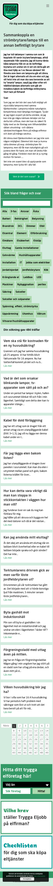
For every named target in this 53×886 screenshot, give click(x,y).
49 (47, 753)
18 (30, 735)
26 (35, 739)
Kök (45, 270)
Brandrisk (7, 226)
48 (41, 753)
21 (47, 735)
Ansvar (24, 211)
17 (24, 735)
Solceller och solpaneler (15, 299)
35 (47, 744)
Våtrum (40, 314)
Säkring (6, 292)
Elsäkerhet (22, 240)
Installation (8, 262)
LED (38, 277)
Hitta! (41, 791)
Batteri (5, 219)
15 (13, 735)
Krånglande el (10, 277)
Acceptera (27, 879)
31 (24, 744)
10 (24, 731)
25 (30, 739)
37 (19, 748)
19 (35, 735)
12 (35, 731)
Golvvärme (8, 255)
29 (13, 744)
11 (30, 731)
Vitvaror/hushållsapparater (17, 321)
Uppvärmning (9, 314)
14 (47, 731)
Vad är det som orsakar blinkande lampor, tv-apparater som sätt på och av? (26, 383)
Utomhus (27, 314)
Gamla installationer (26, 248)
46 (30, 753)
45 (24, 753)
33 (35, 744)
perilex (41, 284)
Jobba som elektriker (37, 262)
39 (30, 748)
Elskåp (36, 240)
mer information (39, 876)
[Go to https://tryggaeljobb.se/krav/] (26, 817)
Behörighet (20, 219)
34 (41, 744)
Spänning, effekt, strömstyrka (19, 306)
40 (35, 748)
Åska (35, 211)
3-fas (13, 211)
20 (41, 735)
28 (47, 739)
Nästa (6, 726)
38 (24, 748)
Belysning (37, 219)
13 (41, 731)
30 (19, 744)
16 (19, 735)
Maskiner (7, 284)
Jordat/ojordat (9, 270)
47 (35, 753)
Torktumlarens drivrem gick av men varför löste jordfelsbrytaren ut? (26, 575)
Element (20, 233)
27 (41, 739)
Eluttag (6, 248)
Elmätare (7, 240)
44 (19, 753)
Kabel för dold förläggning (23, 420)
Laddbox (27, 277)
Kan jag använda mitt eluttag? (26, 537)
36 (13, 748)
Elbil (41, 226)
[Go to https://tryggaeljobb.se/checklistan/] (26, 852)
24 (24, 739)
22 (13, 739)
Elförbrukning (38, 233)
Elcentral (7, 233)
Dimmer (30, 226)
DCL (19, 226)
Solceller (19, 292)
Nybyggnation (25, 284)
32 (30, 744)
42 (47, 748)
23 (19, 739)
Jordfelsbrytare (30, 270)
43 (13, 753)
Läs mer (8, 366)
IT (20, 262)
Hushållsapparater (29, 255)
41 (41, 748)
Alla (4, 211)
